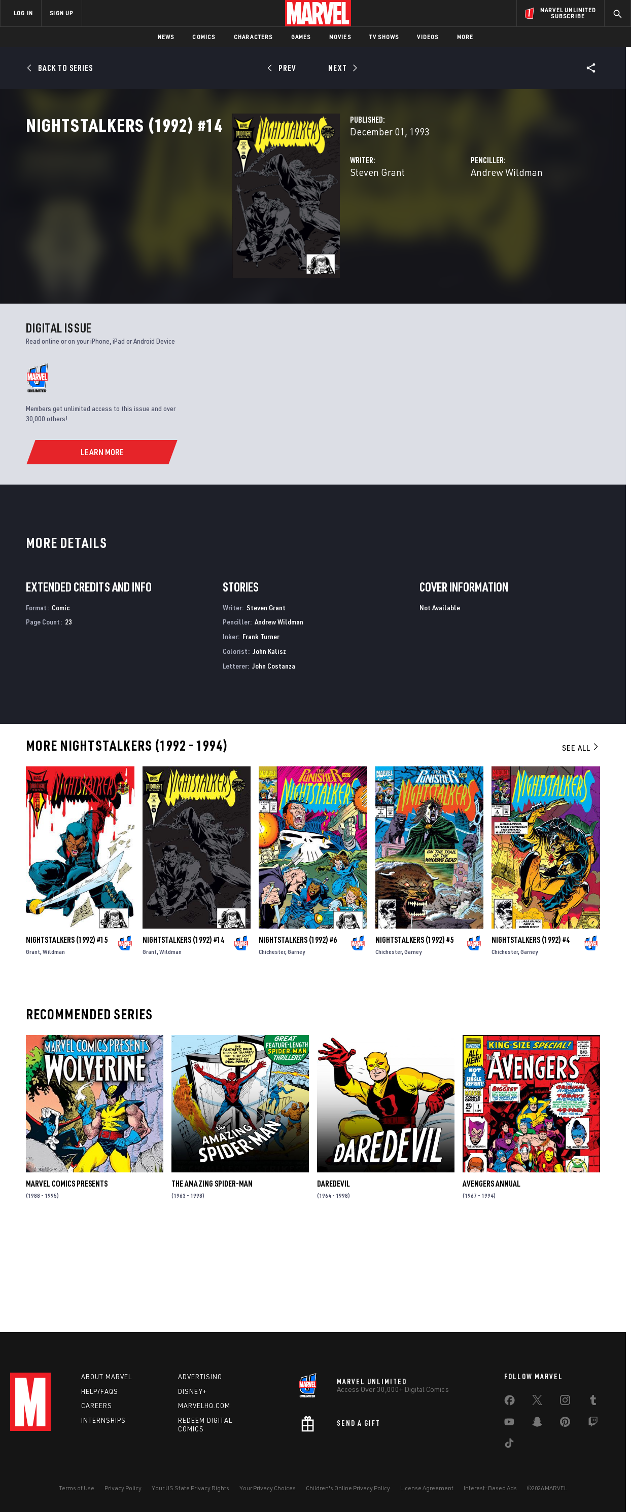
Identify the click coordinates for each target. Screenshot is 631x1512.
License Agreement (426, 1488)
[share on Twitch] (593, 1424)
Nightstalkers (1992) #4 (531, 1034)
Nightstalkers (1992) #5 (414, 1034)
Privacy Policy (123, 1488)
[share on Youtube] (509, 1424)
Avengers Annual (491, 1279)
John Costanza (273, 760)
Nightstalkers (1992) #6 (298, 1034)
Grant (33, 1046)
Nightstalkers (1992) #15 (67, 1034)
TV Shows (384, 37)
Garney (296, 1046)
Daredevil (333, 1279)
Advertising (200, 1377)
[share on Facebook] (509, 1402)
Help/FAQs (99, 1391)
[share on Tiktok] (509, 1445)
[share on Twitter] (537, 1402)
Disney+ (192, 1391)
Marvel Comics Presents (67, 1279)
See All (581, 842)
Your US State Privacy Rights (190, 1488)
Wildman (54, 1046)
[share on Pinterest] (565, 1424)
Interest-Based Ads (490, 1488)
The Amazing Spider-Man (212, 1279)
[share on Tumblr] (593, 1402)
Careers (96, 1406)
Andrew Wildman (435, 217)
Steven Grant (232, 217)
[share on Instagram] (565, 1402)
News (166, 37)
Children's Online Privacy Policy (348, 1488)
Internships (103, 1420)
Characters (253, 37)
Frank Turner (260, 731)
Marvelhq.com (204, 1406)
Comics (203, 37)
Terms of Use (76, 1488)
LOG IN (23, 13)
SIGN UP (61, 13)
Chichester (272, 1046)
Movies (340, 37)
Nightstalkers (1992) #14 (183, 1034)
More (465, 37)
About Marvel (106, 1377)
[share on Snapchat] (537, 1424)
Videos (427, 37)
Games (301, 37)
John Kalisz (269, 746)
